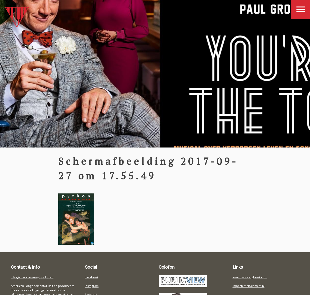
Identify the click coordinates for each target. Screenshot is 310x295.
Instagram (92, 286)
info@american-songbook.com (32, 277)
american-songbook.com (250, 277)
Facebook (91, 277)
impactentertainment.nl (249, 286)
